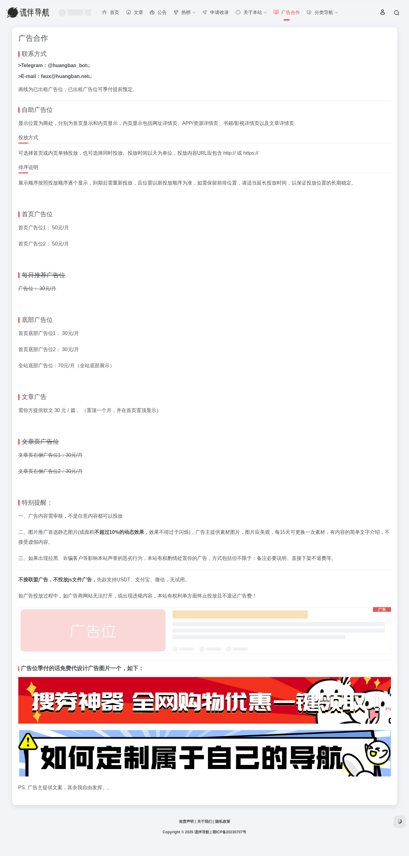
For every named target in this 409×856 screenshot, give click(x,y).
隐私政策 (222, 821)
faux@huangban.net (65, 76)
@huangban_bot (67, 65)
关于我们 (204, 821)
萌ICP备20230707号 (229, 832)
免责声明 (186, 821)
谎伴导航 (201, 832)
